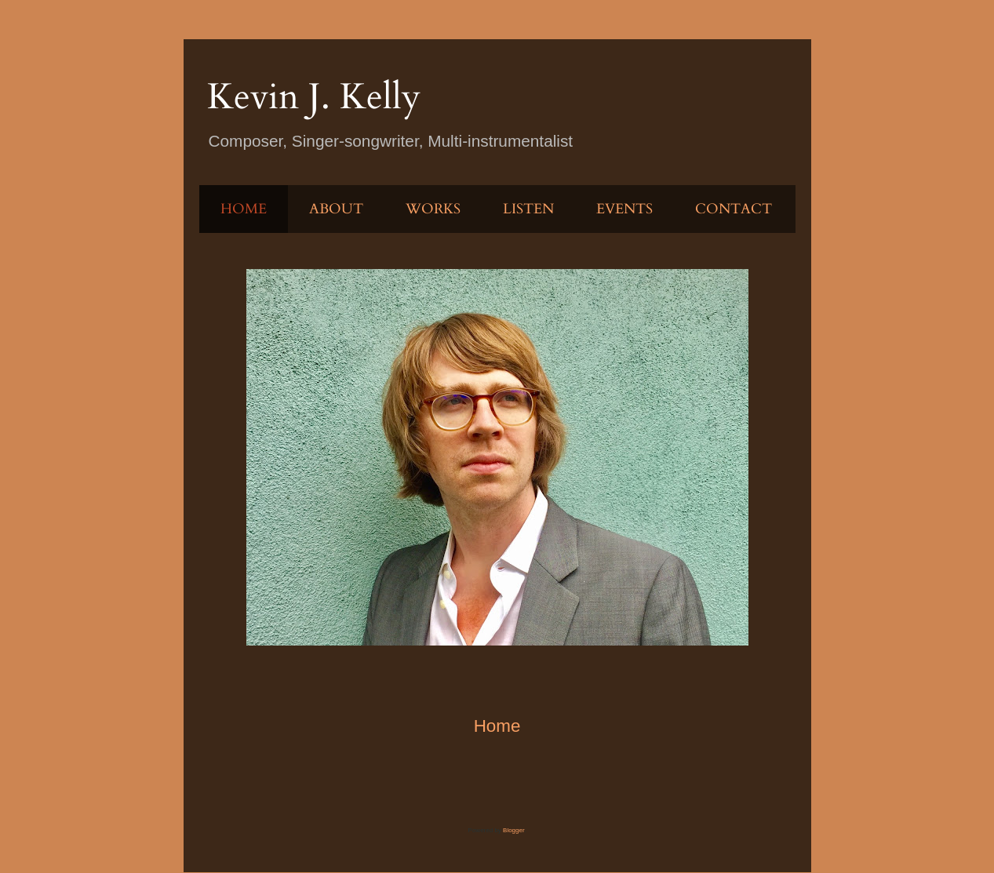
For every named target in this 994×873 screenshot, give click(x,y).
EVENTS (624, 209)
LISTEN (528, 209)
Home (497, 726)
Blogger (513, 830)
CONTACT (733, 209)
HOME (243, 209)
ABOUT (336, 209)
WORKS (433, 209)
